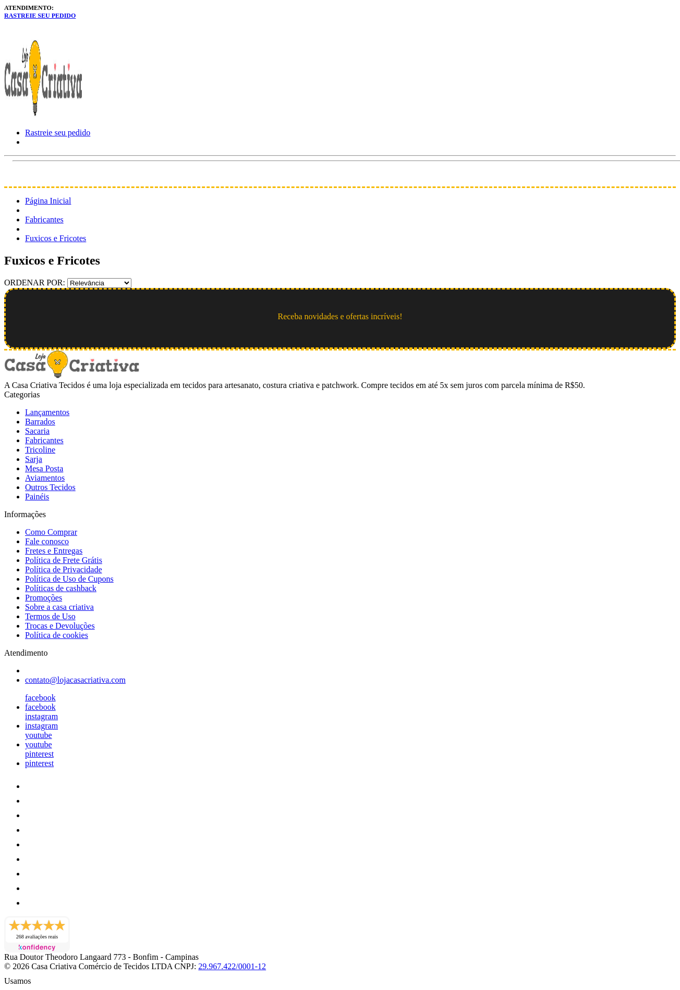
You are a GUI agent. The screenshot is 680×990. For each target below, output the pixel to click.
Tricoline (40, 449)
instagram (41, 716)
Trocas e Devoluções (60, 625)
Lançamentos (47, 412)
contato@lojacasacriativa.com (75, 679)
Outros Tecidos (50, 487)
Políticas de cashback (60, 588)
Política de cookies (56, 635)
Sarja (33, 459)
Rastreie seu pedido (40, 15)
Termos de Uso (50, 616)
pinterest (39, 753)
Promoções (43, 597)
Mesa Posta (44, 468)
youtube (38, 735)
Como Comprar (51, 532)
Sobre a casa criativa (59, 607)
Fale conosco (47, 541)
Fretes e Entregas (53, 550)
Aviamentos (45, 477)
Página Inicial (48, 200)
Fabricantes (44, 219)
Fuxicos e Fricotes (55, 238)
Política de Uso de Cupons (69, 578)
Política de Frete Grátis (63, 560)
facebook (40, 697)
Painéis (37, 496)
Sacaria (37, 431)
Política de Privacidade (63, 569)
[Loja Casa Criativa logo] (43, 114)
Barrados (40, 421)
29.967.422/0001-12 (232, 966)
